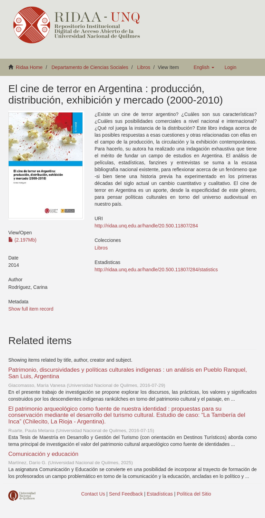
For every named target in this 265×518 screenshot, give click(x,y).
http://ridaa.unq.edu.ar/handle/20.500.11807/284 (146, 225)
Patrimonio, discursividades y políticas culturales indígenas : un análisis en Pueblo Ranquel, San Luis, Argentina (127, 373)
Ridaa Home (29, 67)
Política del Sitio (194, 494)
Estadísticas (160, 494)
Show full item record (30, 309)
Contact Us (93, 494)
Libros (143, 67)
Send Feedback (126, 494)
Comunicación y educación (43, 454)
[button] (203, 67)
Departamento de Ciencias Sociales (89, 67)
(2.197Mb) (22, 240)
